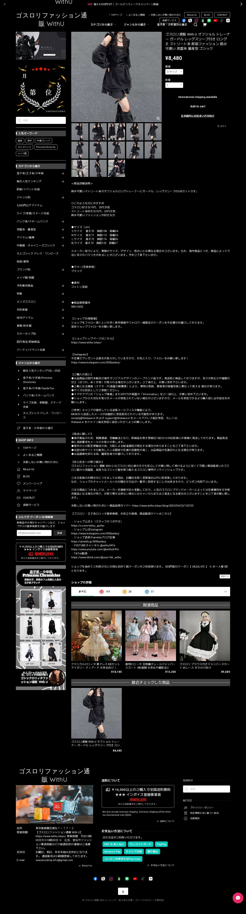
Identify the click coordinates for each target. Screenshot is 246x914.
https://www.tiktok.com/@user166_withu (96, 557)
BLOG (207, 15)
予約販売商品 (25, 285)
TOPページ (116, 15)
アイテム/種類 (25, 237)
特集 (19, 293)
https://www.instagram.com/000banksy (95, 533)
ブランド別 (24, 269)
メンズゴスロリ (26, 301)
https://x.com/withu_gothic (88, 525)
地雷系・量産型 (26, 229)
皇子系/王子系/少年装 (30, 173)
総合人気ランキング (29, 181)
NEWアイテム (25, 317)
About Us (192, 15)
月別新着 (22, 309)
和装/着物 (23, 261)
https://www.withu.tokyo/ (86, 342)
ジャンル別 (24, 197)
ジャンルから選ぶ (137, 24)
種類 (167, 66)
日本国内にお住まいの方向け (197, 115)
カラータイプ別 (26, 333)
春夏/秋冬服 (24, 325)
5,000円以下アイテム (29, 205)
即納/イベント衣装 (28, 189)
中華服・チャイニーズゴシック (36, 245)
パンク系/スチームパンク (32, 221)
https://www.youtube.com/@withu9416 (95, 549)
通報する (225, 576)
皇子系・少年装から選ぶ (172, 24)
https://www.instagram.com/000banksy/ (95, 362)
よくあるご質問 (137, 15)
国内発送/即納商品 (28, 341)
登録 (59, 533)
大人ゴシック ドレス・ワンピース (38, 253)
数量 (167, 79)
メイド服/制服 (25, 277)
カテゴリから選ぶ (104, 24)
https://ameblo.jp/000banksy (88, 541)
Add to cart (197, 106)
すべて (82, 591)
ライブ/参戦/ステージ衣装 (33, 213)
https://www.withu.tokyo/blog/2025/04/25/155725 (163, 505)
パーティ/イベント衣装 (31, 349)
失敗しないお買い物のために (166, 15)
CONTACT (222, 15)
